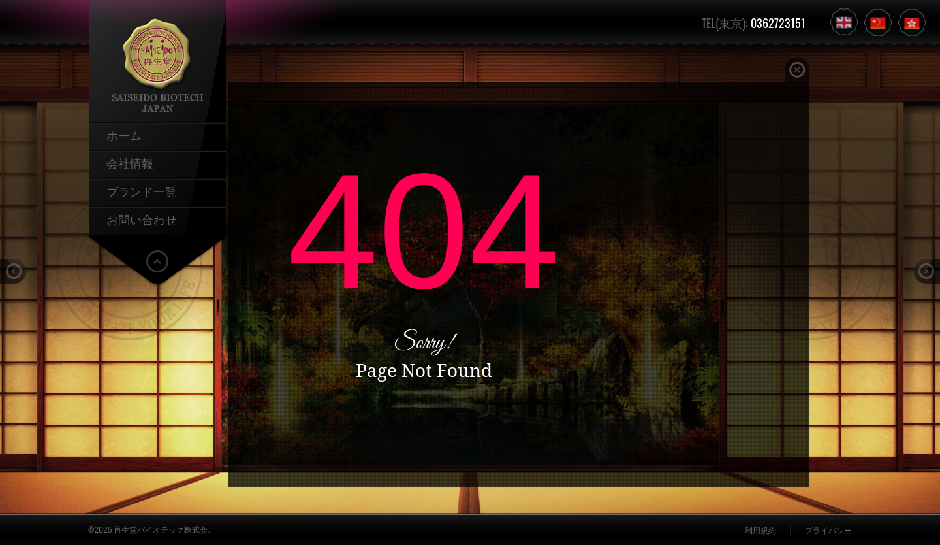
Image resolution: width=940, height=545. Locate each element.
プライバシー (828, 530)
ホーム (124, 134)
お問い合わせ (141, 218)
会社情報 (129, 162)
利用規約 (760, 530)
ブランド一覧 (141, 190)
